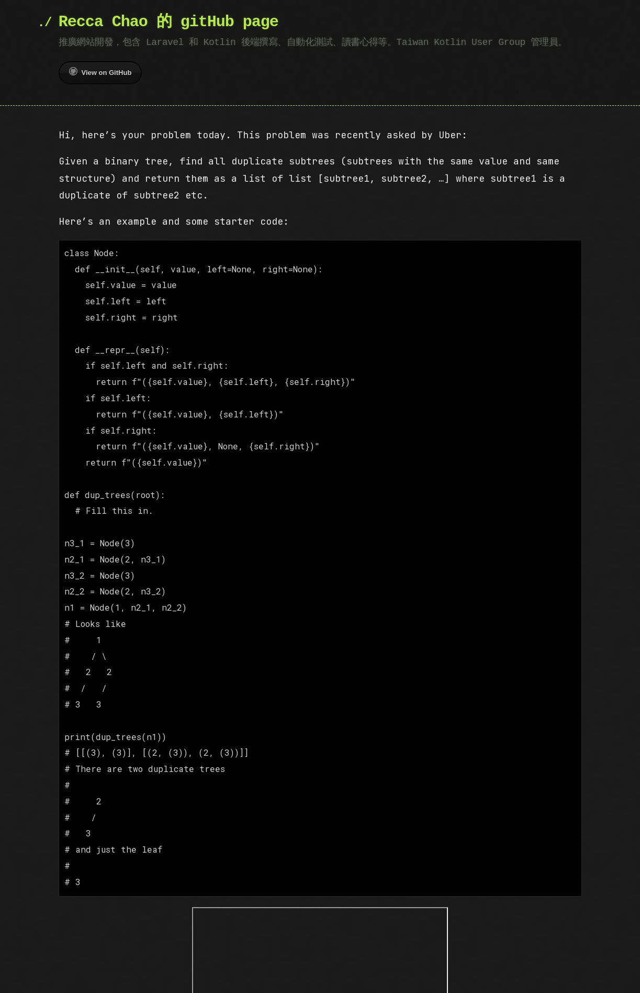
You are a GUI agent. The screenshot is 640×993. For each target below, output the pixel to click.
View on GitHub (100, 71)
